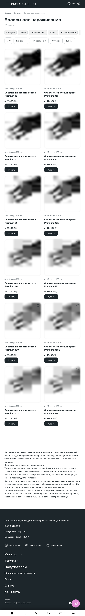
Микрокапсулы (38, 32)
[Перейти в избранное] (48, 613)
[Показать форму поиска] (24, 613)
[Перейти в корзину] (60, 613)
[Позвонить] (73, 613)
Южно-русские (68, 32)
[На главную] (11, 613)
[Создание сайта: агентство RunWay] (70, 601)
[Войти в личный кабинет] (36, 613)
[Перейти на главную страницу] (24, 4)
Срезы (23, 32)
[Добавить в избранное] (38, 51)
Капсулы (10, 32)
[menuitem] (42, 555)
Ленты (53, 32)
